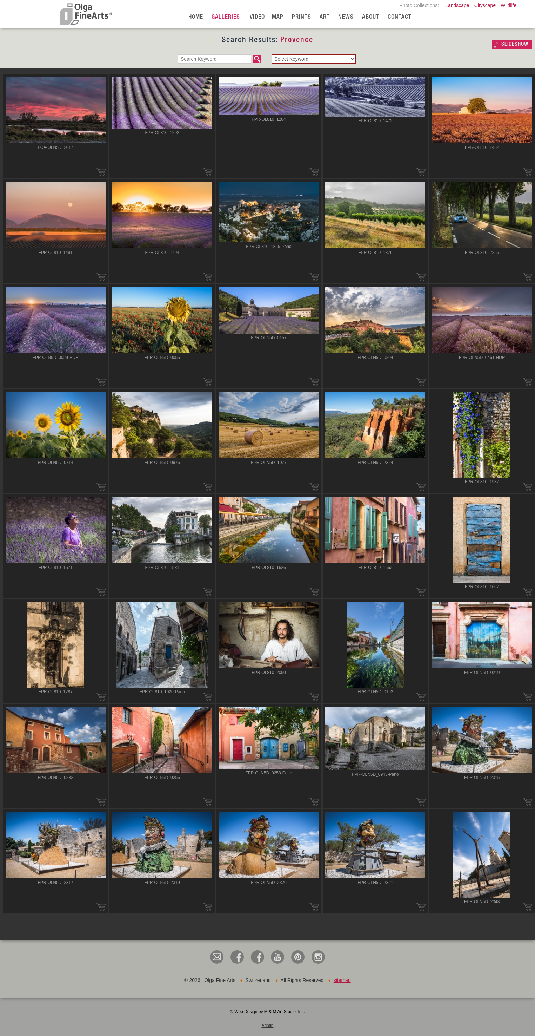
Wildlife (508, 5)
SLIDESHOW (514, 44)
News (346, 17)
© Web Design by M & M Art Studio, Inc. (267, 1011)
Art (325, 17)
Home (195, 17)
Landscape (457, 5)
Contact (400, 17)
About (370, 17)
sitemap (342, 980)
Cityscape (485, 5)
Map (277, 17)
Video (257, 17)
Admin (267, 1025)
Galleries (226, 17)
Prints (301, 17)
